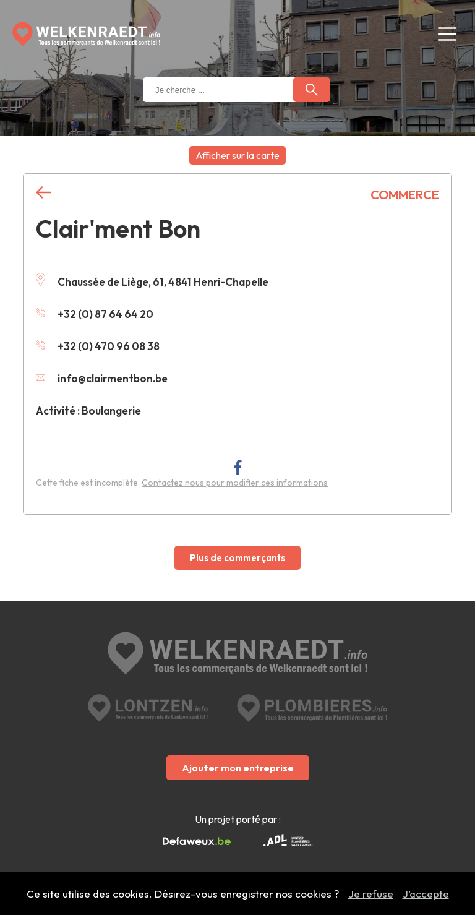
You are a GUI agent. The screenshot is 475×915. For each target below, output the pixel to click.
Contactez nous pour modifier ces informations (235, 482)
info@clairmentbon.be (102, 378)
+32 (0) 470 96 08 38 (98, 346)
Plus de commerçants (237, 558)
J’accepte (426, 893)
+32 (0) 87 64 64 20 (94, 313)
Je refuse (370, 893)
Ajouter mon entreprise (238, 768)
